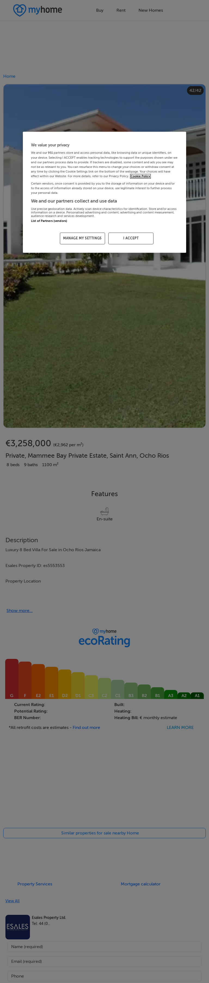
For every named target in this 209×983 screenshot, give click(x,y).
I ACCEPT (131, 238)
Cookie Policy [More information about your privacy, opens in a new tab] (140, 176)
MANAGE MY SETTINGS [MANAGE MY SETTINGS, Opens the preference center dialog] (82, 238)
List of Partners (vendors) (49, 221)
